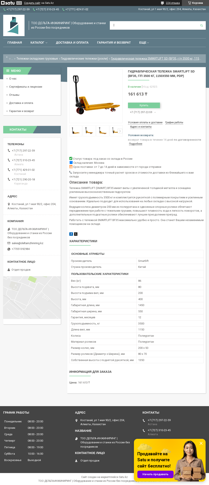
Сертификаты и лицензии (25, 86)
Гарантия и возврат (114, 42)
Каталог (37, 42)
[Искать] (201, 25)
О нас (13, 78)
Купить (143, 105)
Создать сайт (32, 2)
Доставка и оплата (72, 42)
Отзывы (14, 94)
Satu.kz (123, 477)
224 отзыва (173, 2)
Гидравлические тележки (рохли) (84, 58)
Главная (14, 42)
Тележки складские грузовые (37, 58)
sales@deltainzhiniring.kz (27, 243)
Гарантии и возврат (21, 111)
